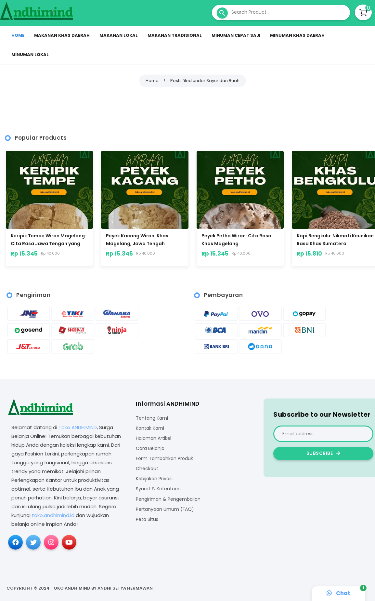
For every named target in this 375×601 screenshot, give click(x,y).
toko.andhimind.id (53, 515)
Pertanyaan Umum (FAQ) (165, 509)
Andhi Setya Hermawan (125, 588)
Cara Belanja (150, 448)
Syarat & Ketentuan (158, 489)
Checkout (147, 469)
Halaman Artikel (153, 438)
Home (152, 80)
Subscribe (323, 453)
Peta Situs (147, 519)
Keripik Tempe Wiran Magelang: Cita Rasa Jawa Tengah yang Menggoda (48, 239)
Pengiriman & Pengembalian (168, 499)
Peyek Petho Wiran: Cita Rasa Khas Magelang (236, 239)
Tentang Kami (152, 418)
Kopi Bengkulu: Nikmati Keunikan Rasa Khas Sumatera (335, 239)
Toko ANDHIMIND (77, 427)
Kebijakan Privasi (154, 479)
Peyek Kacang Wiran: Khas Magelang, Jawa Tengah (137, 239)
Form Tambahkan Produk (164, 458)
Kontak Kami (150, 428)
